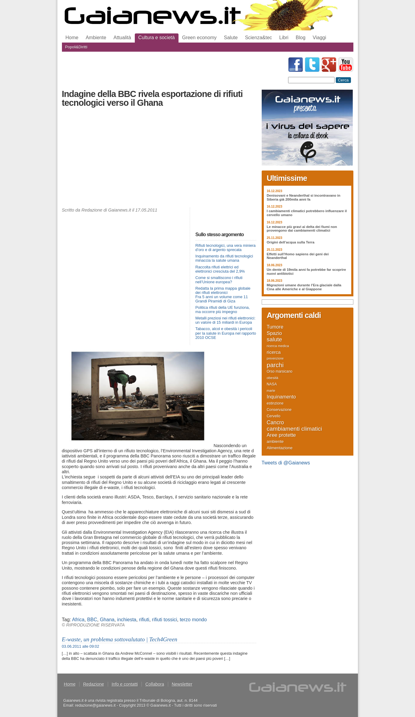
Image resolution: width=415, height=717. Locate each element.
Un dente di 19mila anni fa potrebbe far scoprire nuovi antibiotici (306, 271)
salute (274, 339)
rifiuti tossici (164, 619)
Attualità (122, 37)
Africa (78, 619)
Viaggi (319, 37)
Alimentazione (280, 448)
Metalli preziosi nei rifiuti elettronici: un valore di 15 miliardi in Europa (226, 320)
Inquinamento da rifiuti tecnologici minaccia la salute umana (224, 258)
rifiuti (144, 619)
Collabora (154, 684)
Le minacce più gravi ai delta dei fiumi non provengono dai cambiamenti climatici (302, 229)
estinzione (275, 403)
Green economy (199, 37)
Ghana (107, 619)
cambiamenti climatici (294, 428)
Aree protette (281, 435)
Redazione (93, 684)
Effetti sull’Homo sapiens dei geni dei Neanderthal (298, 256)
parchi (275, 365)
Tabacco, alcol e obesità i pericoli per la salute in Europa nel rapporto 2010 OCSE (226, 333)
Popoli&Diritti (76, 47)
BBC (92, 619)
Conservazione (279, 410)
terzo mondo (193, 619)
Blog (300, 37)
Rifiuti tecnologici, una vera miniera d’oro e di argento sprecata (226, 247)
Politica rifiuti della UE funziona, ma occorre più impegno (223, 309)
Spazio (274, 333)
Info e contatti (125, 684)
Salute (231, 37)
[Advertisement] (159, 159)
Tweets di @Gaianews (286, 462)
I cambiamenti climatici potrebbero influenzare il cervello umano (307, 213)
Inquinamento (281, 397)
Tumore (275, 326)
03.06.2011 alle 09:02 (80, 646)
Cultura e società (156, 37)
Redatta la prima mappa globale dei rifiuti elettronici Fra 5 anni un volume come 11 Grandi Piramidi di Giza (223, 294)
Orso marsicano (280, 371)
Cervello (274, 416)
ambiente (275, 441)
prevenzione (275, 358)
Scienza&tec (258, 37)
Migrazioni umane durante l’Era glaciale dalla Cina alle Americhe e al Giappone (304, 287)
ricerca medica (278, 346)
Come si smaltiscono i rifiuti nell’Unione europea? (219, 279)
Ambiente (96, 37)
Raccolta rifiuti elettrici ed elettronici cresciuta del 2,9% (220, 269)
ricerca (274, 352)
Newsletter (182, 684)
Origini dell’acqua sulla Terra (291, 242)
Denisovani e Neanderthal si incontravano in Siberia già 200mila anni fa (304, 197)
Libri (283, 37)
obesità (272, 378)
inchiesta (126, 619)
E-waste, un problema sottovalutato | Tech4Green (119, 639)
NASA (272, 384)
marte (271, 390)
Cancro (275, 422)
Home (72, 37)
